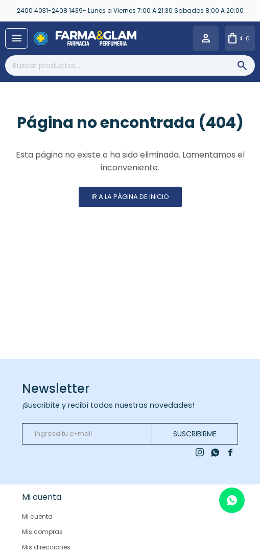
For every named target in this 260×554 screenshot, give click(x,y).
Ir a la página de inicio (130, 197)
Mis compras (42, 531)
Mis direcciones (46, 547)
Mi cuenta (37, 516)
